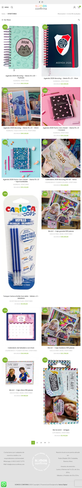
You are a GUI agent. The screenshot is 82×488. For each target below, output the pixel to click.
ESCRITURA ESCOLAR (17, 301)
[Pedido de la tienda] (78, 19)
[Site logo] (41, 7)
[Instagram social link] (42, 2)
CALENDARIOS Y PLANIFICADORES (56, 182)
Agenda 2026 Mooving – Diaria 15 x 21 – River (61, 78)
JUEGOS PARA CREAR (57, 234)
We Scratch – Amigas (61, 430)
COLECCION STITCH (20, 130)
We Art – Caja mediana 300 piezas (61, 348)
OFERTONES (25, 81)
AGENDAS (16, 81)
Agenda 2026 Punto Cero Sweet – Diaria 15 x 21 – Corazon (61, 129)
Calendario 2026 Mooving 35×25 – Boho (61, 179)
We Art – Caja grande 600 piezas (61, 231)
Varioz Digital (63, 484)
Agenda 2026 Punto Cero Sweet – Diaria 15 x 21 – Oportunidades (21, 180)
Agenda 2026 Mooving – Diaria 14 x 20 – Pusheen (21, 77)
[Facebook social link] (39, 2)
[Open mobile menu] (5, 7)
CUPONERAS (56, 433)
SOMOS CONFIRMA (22, 484)
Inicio (3, 14)
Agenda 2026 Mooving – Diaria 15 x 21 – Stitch (21, 128)
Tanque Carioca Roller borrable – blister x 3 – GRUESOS (21, 297)
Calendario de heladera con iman (21, 348)
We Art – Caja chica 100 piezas (21, 390)
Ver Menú (7, 20)
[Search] (12, 7)
